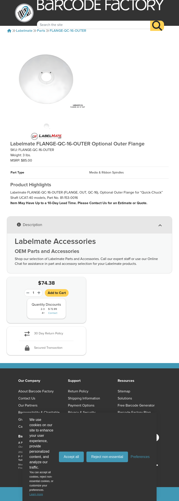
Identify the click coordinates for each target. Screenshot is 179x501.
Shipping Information (84, 398)
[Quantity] (33, 292)
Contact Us (26, 398)
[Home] (9, 30)
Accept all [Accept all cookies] (71, 457)
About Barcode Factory (36, 391)
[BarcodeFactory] (24, 13)
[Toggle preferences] (140, 457)
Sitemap (124, 391)
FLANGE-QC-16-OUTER (68, 30)
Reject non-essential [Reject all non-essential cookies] (107, 457)
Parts (41, 30)
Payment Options (81, 405)
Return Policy (78, 391)
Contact (52, 313)
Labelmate (24, 30)
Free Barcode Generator (136, 405)
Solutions (125, 398)
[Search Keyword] (93, 20)
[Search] (157, 21)
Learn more (36, 494)
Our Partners (27, 405)
